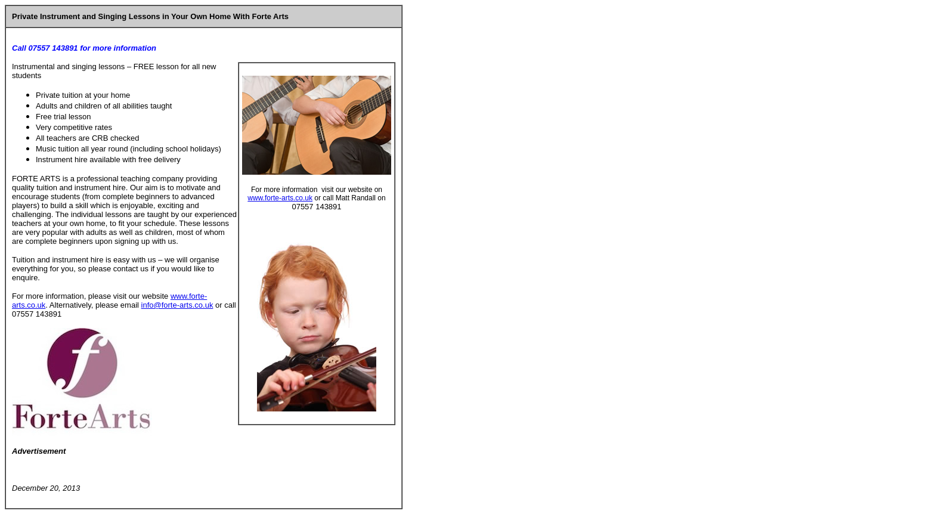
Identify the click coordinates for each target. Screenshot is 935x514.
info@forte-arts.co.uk (177, 305)
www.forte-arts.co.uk (279, 198)
